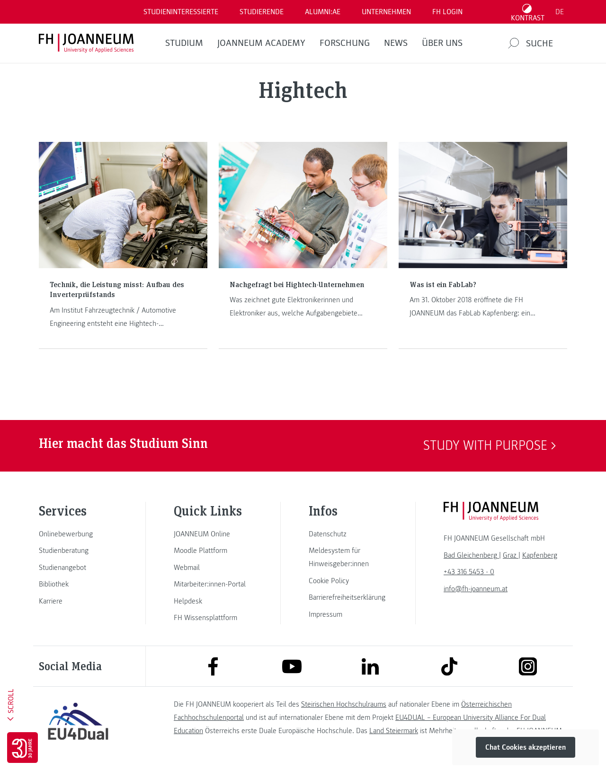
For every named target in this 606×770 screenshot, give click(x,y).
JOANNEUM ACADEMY (261, 43)
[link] (78, 534)
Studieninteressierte (180, 12)
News (396, 43)
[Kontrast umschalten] (528, 12)
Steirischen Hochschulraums (343, 704)
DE (559, 12)
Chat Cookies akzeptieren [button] (525, 747)
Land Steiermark (393, 730)
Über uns (442, 43)
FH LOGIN (447, 12)
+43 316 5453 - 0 (469, 572)
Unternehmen (386, 12)
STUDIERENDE (262, 12)
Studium (184, 43)
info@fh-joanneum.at (476, 589)
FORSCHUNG (345, 43)
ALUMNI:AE (322, 12)
